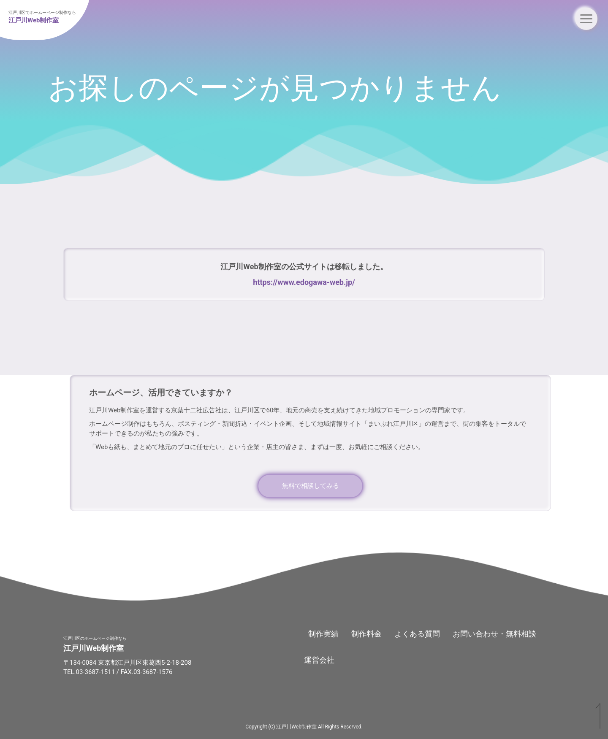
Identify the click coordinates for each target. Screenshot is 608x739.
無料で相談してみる (310, 486)
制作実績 (323, 633)
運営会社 (319, 659)
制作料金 (366, 633)
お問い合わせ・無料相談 (494, 633)
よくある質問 (417, 633)
